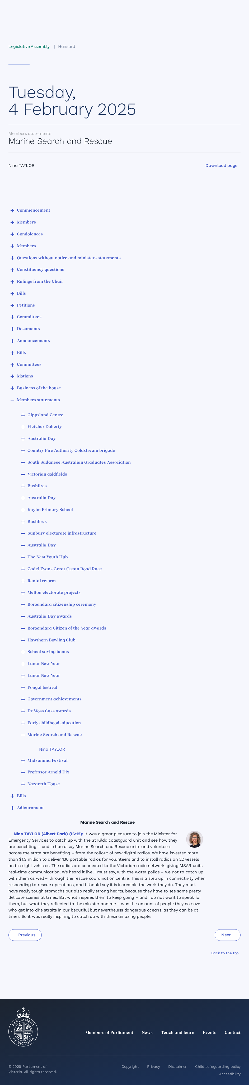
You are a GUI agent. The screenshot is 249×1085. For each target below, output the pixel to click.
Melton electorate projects (54, 593)
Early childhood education (54, 723)
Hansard (66, 46)
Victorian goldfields (47, 474)
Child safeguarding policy (218, 1066)
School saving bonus (48, 652)
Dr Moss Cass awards (49, 711)
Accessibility (230, 1074)
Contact (233, 1033)
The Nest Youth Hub (47, 557)
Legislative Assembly (29, 46)
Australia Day (41, 439)
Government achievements (54, 699)
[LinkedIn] (191, 1044)
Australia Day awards (49, 616)
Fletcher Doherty (44, 427)
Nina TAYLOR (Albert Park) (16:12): (48, 833)
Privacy (153, 1066)
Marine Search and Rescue (54, 735)
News (147, 1033)
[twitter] (179, 1044)
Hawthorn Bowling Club (51, 640)
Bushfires (37, 486)
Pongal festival (42, 688)
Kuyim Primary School (50, 510)
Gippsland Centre (45, 415)
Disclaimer (177, 1066)
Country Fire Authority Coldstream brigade (71, 451)
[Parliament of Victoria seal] (23, 1027)
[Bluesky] (237, 1044)
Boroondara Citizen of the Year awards (66, 628)
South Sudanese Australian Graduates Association (79, 462)
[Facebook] (214, 1044)
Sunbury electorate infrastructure (61, 533)
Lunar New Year (43, 664)
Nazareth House (43, 784)
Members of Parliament (109, 1033)
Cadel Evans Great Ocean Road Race (64, 569)
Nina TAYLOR (52, 749)
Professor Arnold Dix (48, 772)
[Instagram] (202, 1044)
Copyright (130, 1066)
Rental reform (41, 581)
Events (209, 1033)
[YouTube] (225, 1044)
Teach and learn (177, 1033)
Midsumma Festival (47, 761)
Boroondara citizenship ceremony (61, 605)
